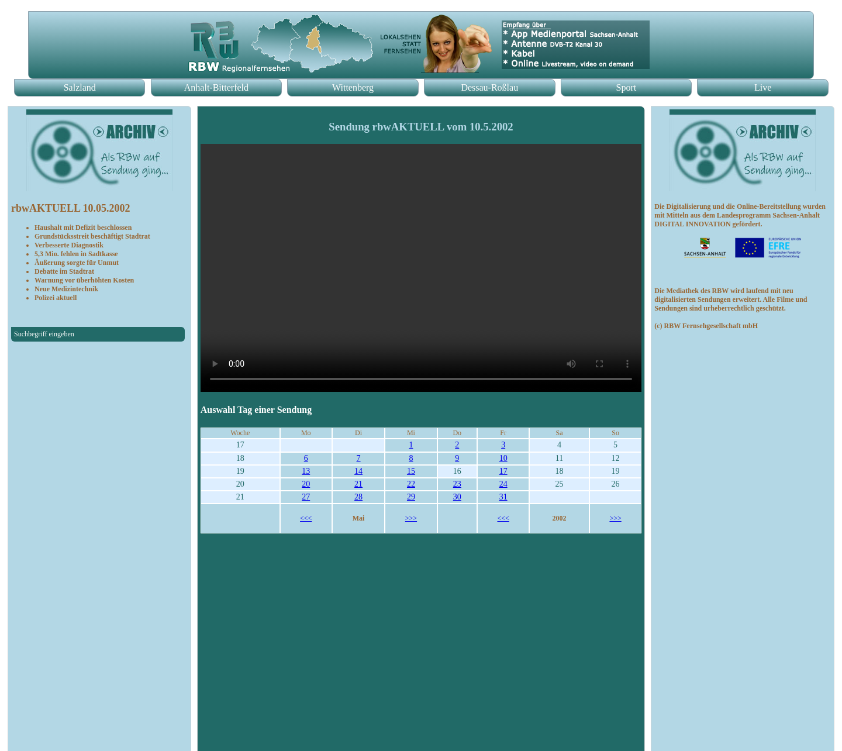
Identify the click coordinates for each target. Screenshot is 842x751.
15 (411, 471)
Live (762, 87)
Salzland (80, 87)
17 (503, 471)
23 (457, 484)
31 (503, 496)
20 (306, 484)
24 (503, 484)
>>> (411, 518)
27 (306, 496)
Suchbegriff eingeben (44, 334)
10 (503, 458)
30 (457, 496)
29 (411, 496)
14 (358, 471)
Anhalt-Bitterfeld (216, 87)
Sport (626, 87)
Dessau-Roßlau (489, 87)
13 (306, 471)
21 (358, 484)
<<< (306, 518)
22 (411, 484)
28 (358, 496)
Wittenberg (353, 87)
